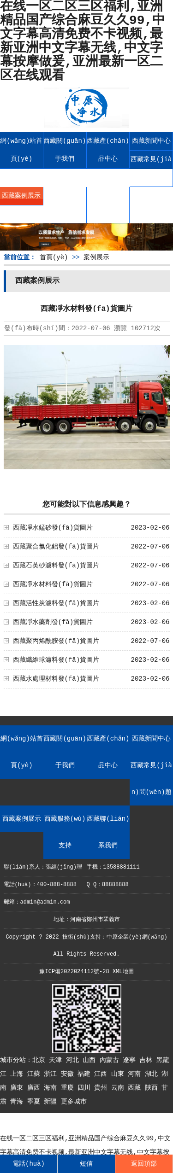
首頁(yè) (54, 257)
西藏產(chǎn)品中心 (108, 150)
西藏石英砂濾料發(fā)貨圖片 (56, 565)
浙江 (52, 1074)
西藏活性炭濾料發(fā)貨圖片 (56, 603)
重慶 (69, 1087)
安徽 (69, 1074)
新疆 (52, 1101)
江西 (102, 1074)
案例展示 (96, 257)
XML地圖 (123, 972)
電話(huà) (28, 1163)
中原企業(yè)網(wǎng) (137, 937)
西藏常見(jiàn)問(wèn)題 (151, 168)
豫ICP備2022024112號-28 (74, 972)
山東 (119, 1074)
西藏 (136, 1087)
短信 (86, 1163)
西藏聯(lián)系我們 (108, 204)
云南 (119, 1087)
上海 (18, 1074)
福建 (86, 1074)
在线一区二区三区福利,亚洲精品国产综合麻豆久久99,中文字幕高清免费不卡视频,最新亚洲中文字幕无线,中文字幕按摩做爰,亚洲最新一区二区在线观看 (85, 1152)
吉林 (147, 1060)
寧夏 (35, 1101)
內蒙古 (111, 1060)
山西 (91, 1060)
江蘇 (35, 1074)
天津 (57, 1060)
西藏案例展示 (21, 195)
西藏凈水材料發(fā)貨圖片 (53, 584)
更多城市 (74, 1101)
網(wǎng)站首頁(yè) (21, 150)
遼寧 (131, 1060)
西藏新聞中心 (151, 141)
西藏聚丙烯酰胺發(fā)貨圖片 (56, 641)
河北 (74, 1060)
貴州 (102, 1087)
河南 (136, 1074)
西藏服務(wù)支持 (64, 204)
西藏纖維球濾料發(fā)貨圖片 (56, 660)
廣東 (18, 1087)
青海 (18, 1101)
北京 (40, 1060)
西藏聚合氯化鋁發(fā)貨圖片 (56, 546)
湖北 (153, 1074)
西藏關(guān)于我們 (64, 150)
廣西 (35, 1087)
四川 (86, 1087)
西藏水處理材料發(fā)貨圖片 (56, 679)
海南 (52, 1087)
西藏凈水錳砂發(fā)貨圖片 (53, 527)
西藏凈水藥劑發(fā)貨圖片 (53, 622)
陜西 (153, 1087)
